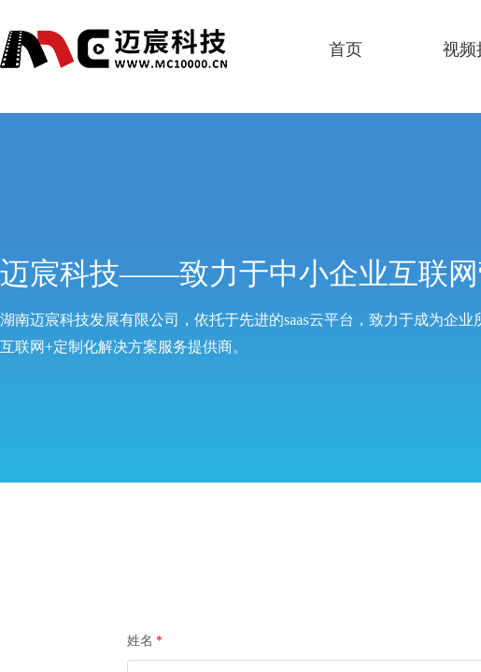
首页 (345, 49)
